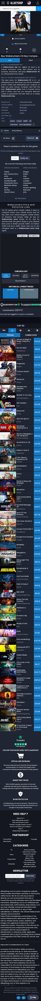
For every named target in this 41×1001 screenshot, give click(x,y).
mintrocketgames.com (27, 105)
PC (12, 850)
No (23, 998)
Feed (31, 60)
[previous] (2, 35)
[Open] (3, 2)
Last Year (16, 275)
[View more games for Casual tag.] (19, 122)
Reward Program (29, 854)
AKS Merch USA (29, 864)
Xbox (11, 855)
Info (10, 60)
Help (33, 997)
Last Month (35, 275)
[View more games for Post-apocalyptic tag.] (25, 125)
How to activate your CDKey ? (20, 827)
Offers (4, 131)
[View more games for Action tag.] (13, 122)
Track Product (20, 281)
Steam (22, 113)
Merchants (7, 841)
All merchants (20, 198)
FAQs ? (20, 829)
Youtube (34, 839)
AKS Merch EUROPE (29, 867)
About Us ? (20, 818)
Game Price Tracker (29, 852)
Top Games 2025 (29, 862)
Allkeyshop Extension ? (21, 831)
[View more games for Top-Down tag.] (14, 125)
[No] (38, 993)
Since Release (6, 276)
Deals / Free (29, 858)
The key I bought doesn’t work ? (20, 825)
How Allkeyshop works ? (20, 820)
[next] (39, 35)
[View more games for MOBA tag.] (25, 122)
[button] (37, 2)
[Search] (38, 8)
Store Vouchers (29, 850)
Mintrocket (23, 107)
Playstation (11, 859)
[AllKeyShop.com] (15, 2)
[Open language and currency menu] (30, 2)
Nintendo (11, 864)
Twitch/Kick (7, 839)
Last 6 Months (25, 276)
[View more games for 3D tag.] (30, 122)
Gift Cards (29, 856)
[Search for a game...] (20, 8)
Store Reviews (29, 860)
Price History (15, 131)
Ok (18, 998)
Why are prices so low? (20, 822)
